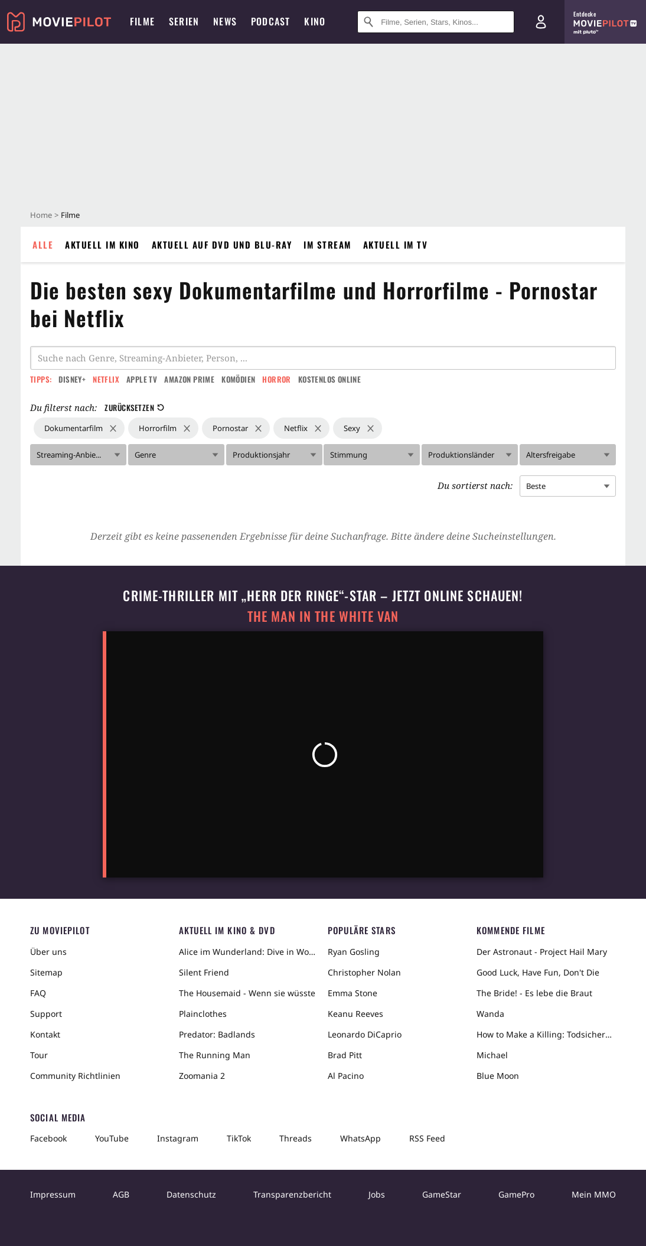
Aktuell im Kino (102, 244)
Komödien (238, 379)
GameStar (441, 1194)
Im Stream (327, 244)
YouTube (112, 1138)
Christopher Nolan (364, 972)
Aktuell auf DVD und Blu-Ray (222, 244)
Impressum (53, 1194)
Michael (492, 1055)
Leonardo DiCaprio (365, 1034)
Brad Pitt (345, 1055)
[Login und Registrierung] (541, 22)
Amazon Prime (189, 379)
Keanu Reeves (355, 1013)
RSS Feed (427, 1138)
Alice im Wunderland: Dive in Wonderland (248, 951)
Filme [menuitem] (142, 21)
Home (41, 215)
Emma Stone (352, 993)
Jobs (376, 1194)
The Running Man (214, 1055)
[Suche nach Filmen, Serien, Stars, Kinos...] (435, 22)
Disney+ (72, 379)
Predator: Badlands (217, 1034)
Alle (42, 244)
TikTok (239, 1138)
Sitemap (46, 972)
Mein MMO (594, 1194)
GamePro (516, 1194)
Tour (39, 1055)
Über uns (48, 951)
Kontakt (45, 1034)
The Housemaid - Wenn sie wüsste (247, 993)
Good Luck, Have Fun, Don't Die (538, 972)
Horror (276, 379)
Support (46, 1013)
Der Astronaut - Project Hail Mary (542, 951)
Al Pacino (346, 1075)
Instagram (177, 1138)
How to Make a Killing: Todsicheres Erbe (546, 1034)
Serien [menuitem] (184, 21)
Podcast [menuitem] (270, 21)
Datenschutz (191, 1194)
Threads (295, 1138)
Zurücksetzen (134, 407)
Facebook (48, 1138)
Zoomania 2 (202, 1075)
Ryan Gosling (354, 951)
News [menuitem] (225, 21)
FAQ (38, 993)
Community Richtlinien (75, 1075)
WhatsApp (360, 1138)
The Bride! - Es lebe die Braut (534, 993)
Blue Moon (498, 1075)
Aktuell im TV (395, 244)
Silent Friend (204, 972)
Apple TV (141, 379)
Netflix (106, 379)
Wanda (490, 1013)
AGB (121, 1194)
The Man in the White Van (323, 616)
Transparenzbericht (292, 1194)
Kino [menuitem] (314, 21)
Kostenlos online (329, 379)
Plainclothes (203, 1013)
